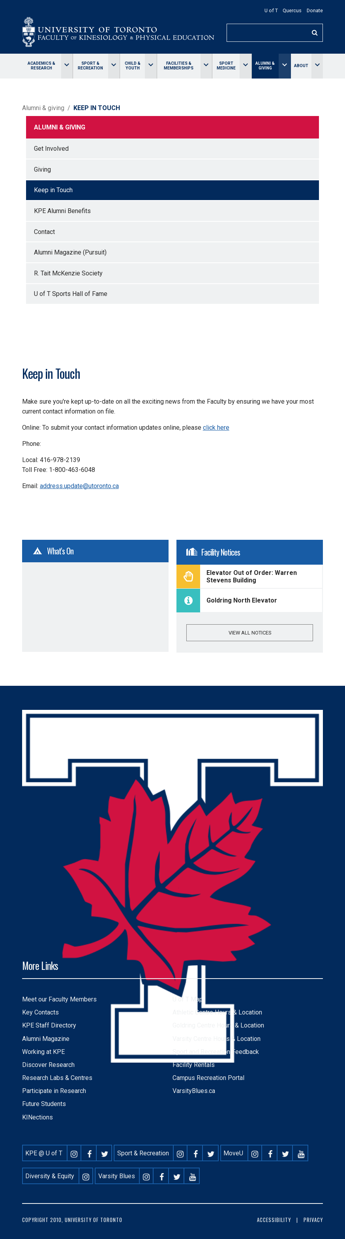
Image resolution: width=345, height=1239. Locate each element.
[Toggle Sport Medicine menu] (245, 66)
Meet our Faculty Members (59, 999)
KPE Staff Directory (49, 1025)
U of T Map (187, 999)
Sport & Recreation (90, 66)
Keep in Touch (53, 190)
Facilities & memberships (178, 66)
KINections (37, 1117)
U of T (271, 10)
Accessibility (274, 1220)
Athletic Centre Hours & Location (217, 1012)
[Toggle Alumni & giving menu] (284, 66)
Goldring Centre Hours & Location (218, 1025)
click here (216, 427)
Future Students (44, 1104)
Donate (315, 10)
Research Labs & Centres (57, 1078)
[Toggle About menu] (317, 66)
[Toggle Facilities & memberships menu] (206, 66)
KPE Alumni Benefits (62, 211)
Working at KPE (43, 1052)
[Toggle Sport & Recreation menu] (114, 66)
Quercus (292, 10)
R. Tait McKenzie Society (68, 273)
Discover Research (48, 1065)
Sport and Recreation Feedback (215, 1052)
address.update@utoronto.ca (79, 486)
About (301, 65)
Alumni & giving (265, 66)
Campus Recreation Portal (208, 1078)
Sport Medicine (226, 66)
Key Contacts (40, 1012)
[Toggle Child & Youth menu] (150, 66)
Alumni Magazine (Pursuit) (70, 252)
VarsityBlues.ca (193, 1091)
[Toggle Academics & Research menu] (67, 66)
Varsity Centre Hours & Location (216, 1038)
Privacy (313, 1220)
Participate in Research (54, 1091)
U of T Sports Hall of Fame (70, 294)
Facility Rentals (193, 1065)
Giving (42, 169)
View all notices (250, 633)
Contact (44, 232)
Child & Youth (133, 66)
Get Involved (51, 148)
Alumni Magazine (45, 1038)
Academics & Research (41, 66)
